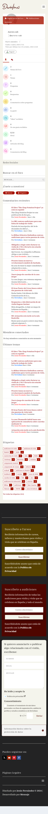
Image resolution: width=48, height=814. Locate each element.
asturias (30, 481)
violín (17, 452)
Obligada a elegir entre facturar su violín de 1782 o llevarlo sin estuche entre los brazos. (26, 246)
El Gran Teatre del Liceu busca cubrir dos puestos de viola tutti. (26, 289)
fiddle (36, 456)
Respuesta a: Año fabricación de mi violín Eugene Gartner (25, 303)
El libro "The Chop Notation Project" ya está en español (27, 208)
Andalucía (7, 474)
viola (26, 456)
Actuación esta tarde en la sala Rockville (28, 430)
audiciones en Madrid (23, 470)
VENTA (18, 489)
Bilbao (6, 485)
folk (23, 478)
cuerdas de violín (9, 478)
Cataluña (33, 459)
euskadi (6, 470)
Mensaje (24, 794)
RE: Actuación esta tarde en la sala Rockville (25, 317)
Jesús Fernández (20, 217)
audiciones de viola (30, 448)
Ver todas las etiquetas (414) (13, 494)
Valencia (7, 489)
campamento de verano (11, 467)
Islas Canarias (32, 485)
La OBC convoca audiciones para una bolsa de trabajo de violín (26, 222)
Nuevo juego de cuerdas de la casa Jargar (25, 275)
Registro (22, 193)
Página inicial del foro (14, 18)
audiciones (17, 485)
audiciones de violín (10, 448)
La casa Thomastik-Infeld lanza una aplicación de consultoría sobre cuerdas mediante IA (27, 421)
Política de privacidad (15, 696)
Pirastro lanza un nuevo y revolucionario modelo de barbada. (26, 261)
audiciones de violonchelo (12, 481)
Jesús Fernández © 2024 (29, 790)
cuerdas (19, 474)
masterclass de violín (11, 456)
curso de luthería (32, 489)
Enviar (39, 715)
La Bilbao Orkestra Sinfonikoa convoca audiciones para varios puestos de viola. (28, 236)
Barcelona (20, 459)
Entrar (8, 193)
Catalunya (7, 459)
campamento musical (11, 463)
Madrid (6, 452)
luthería (28, 467)
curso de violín (33, 474)
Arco (32, 478)
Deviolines (18, 231)
